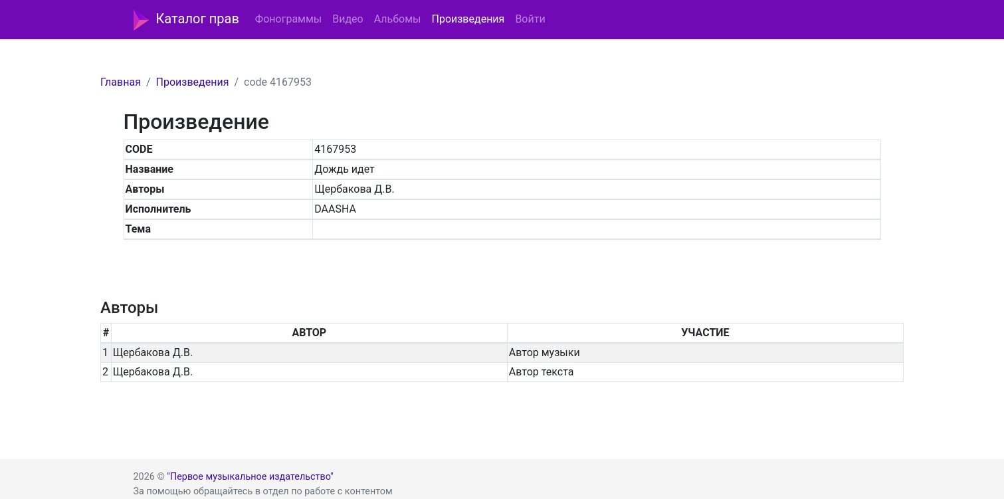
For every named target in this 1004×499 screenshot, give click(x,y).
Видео (347, 19)
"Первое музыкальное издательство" (250, 476)
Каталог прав (186, 20)
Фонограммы (288, 19)
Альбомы (397, 19)
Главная (120, 82)
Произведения (467, 19)
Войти (530, 19)
